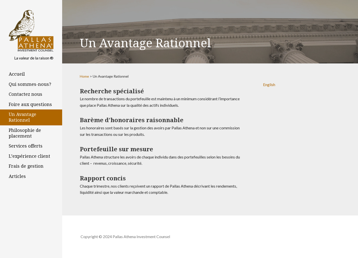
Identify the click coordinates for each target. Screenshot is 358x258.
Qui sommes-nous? (30, 84)
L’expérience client (29, 156)
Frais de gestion (26, 166)
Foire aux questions (30, 104)
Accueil (17, 74)
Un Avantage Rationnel (22, 117)
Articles (17, 176)
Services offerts (26, 146)
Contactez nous (25, 94)
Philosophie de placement (25, 133)
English (269, 84)
